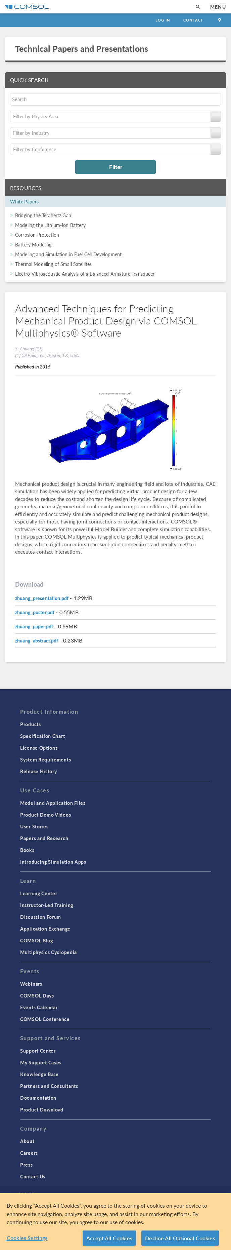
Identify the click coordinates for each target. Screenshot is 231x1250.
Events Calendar (39, 1007)
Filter (115, 167)
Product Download (41, 1109)
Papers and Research (44, 838)
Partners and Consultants (49, 1086)
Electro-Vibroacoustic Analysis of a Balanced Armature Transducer (85, 273)
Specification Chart (42, 736)
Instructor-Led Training (46, 905)
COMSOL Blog (36, 940)
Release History (38, 771)
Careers (29, 1152)
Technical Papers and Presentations (81, 48)
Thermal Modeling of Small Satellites (53, 264)
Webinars (31, 983)
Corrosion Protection (37, 234)
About (27, 1141)
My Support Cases (40, 1062)
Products (30, 724)
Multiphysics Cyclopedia (48, 952)
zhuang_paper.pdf (34, 626)
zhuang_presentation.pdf (41, 598)
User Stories (34, 826)
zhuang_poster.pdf (34, 612)
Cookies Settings (27, 1240)
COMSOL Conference (45, 1019)
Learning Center (38, 893)
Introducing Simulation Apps (53, 861)
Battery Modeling (33, 244)
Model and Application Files (53, 802)
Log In (162, 20)
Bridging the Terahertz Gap (43, 215)
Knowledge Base (39, 1074)
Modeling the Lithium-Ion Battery (50, 225)
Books (27, 850)
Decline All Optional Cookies (180, 1240)
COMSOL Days (37, 995)
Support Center (38, 1050)
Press (26, 1164)
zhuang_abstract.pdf (36, 640)
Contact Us (32, 1176)
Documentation (38, 1097)
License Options (39, 747)
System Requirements (45, 759)
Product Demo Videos (45, 814)
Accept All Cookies (109, 1240)
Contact (193, 20)
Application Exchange (45, 928)
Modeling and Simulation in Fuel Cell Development (68, 254)
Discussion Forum (40, 916)
